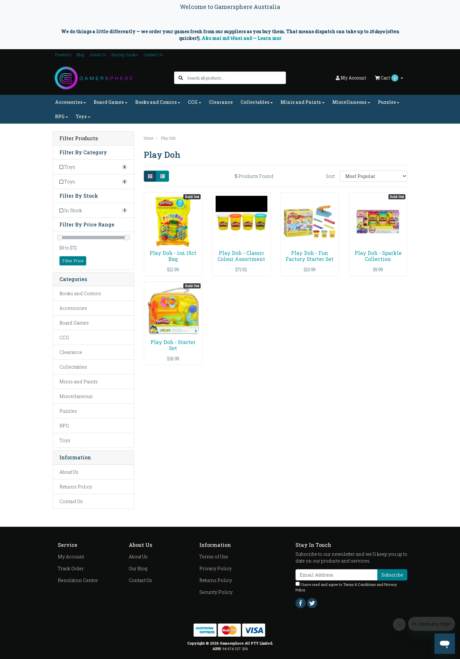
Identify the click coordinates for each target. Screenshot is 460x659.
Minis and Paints (78, 382)
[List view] (162, 176)
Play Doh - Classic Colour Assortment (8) (241, 258)
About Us (97, 54)
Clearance (221, 102)
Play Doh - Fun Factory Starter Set (310, 255)
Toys (64, 440)
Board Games (74, 323)
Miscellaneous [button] (349, 102)
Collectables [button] (255, 102)
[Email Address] (336, 574)
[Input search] (236, 77)
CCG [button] (192, 102)
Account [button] (351, 78)
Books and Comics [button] (156, 102)
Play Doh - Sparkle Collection (378, 255)
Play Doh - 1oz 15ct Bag (173, 255)
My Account (71, 557)
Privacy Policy (215, 568)
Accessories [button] (68, 102)
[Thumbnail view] (150, 176)
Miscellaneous (76, 396)
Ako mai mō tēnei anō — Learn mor (241, 38)
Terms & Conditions (359, 584)
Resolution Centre (78, 580)
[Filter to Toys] (93, 166)
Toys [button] (81, 116)
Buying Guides (124, 54)
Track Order (71, 568)
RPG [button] (60, 116)
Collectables (73, 367)
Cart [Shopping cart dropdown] (387, 77)
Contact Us (153, 54)
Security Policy (216, 592)
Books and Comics (80, 293)
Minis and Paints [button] (300, 102)
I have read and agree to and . (346, 587)
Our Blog (138, 568)
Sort (330, 176)
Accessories (73, 308)
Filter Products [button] (78, 138)
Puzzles (68, 411)
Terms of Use (213, 557)
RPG (64, 426)
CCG (64, 337)
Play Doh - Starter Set (172, 345)
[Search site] (180, 77)
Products (63, 54)
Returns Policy (75, 487)
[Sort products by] (373, 176)
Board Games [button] (109, 102)
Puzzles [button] (387, 102)
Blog (80, 54)
